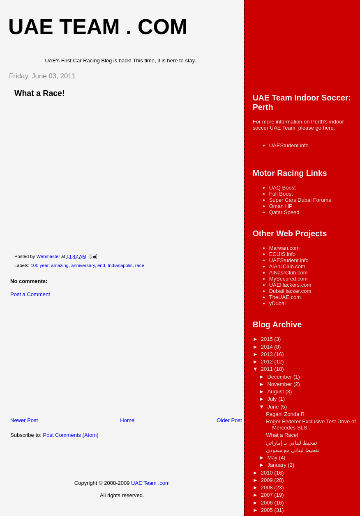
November (280, 384)
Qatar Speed (284, 212)
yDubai (277, 303)
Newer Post (24, 420)
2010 (268, 473)
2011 (268, 369)
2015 (268, 339)
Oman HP (281, 206)
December (280, 377)
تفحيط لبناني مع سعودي (293, 450)
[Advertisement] (63, 359)
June (273, 407)
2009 (268, 480)
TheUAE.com (285, 297)
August (276, 391)
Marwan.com (284, 248)
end (101, 265)
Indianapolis (120, 265)
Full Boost (281, 194)
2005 (268, 510)
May (273, 457)
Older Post (229, 420)
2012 (268, 361)
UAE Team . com (97, 27)
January (277, 465)
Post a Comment (30, 294)
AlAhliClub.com (287, 266)
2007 (268, 495)
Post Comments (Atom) (71, 435)
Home (127, 420)
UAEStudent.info (289, 145)
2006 (268, 503)
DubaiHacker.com (290, 291)
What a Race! (282, 435)
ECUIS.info (282, 254)
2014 (268, 347)
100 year (39, 265)
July (272, 399)
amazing (60, 265)
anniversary (83, 265)
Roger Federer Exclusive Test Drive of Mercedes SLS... (311, 424)
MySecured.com (288, 279)
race (139, 265)
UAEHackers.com (290, 285)
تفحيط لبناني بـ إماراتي (291, 443)
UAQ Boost (282, 188)
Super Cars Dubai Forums (300, 200)
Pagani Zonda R (285, 414)
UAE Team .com (150, 483)
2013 (268, 354)
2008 (268, 487)
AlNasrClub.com (288, 272)
